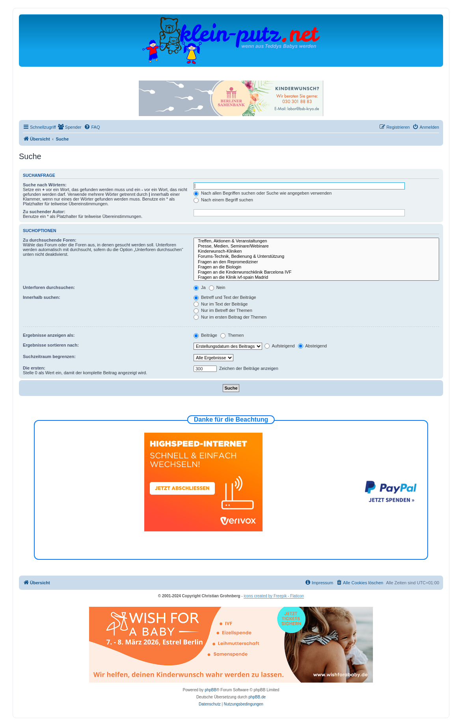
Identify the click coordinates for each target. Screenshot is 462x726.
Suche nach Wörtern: (45, 184)
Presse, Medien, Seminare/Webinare (316, 246)
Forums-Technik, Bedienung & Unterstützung (316, 256)
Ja (200, 287)
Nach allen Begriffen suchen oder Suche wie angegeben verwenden (263, 193)
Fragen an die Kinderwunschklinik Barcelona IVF (316, 272)
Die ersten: (34, 368)
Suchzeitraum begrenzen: (49, 356)
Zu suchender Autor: (44, 211)
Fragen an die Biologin (316, 267)
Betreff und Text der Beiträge (225, 297)
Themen (232, 335)
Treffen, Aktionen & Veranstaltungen (316, 241)
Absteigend (312, 345)
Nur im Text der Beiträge (221, 304)
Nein (217, 287)
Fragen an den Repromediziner (316, 262)
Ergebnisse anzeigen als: (49, 335)
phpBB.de (257, 697)
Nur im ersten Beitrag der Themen (230, 317)
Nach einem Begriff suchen (223, 199)
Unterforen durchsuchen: (49, 287)
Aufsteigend (280, 345)
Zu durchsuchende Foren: (49, 240)
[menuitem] (70, 127)
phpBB (210, 690)
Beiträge (205, 335)
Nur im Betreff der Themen (223, 310)
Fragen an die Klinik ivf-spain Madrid (316, 277)
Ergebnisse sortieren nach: (51, 345)
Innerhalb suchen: (41, 297)
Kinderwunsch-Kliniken (316, 251)
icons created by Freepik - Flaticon (274, 596)
